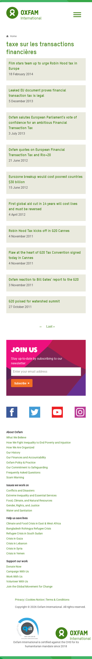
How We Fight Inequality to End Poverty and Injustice (38, 442)
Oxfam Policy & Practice (20, 462)
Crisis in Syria (14, 548)
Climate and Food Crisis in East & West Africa (33, 523)
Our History (13, 452)
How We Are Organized (20, 447)
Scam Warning (15, 477)
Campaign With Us (17, 571)
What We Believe (16, 437)
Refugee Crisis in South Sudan (24, 533)
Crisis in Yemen (15, 553)
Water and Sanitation (19, 510)
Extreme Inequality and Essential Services (31, 495)
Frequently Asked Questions (23, 472)
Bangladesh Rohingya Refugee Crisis (28, 528)
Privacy (19, 599)
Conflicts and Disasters (20, 490)
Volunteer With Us (17, 581)
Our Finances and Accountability (26, 457)
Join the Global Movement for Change (29, 586)
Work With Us (14, 576)
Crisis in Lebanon (16, 543)
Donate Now (13, 566)
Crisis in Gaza (14, 538)
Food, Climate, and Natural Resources (29, 500)
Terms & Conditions (57, 599)
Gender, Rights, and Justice (22, 505)
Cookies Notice (35, 599)
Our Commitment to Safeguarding (27, 467)
